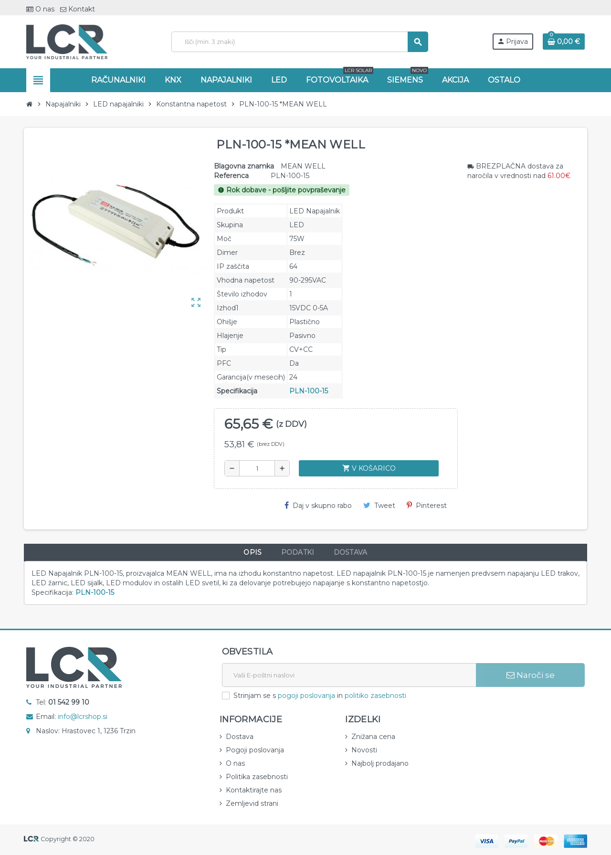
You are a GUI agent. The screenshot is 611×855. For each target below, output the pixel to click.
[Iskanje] (299, 42)
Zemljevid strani (252, 803)
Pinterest (427, 505)
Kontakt (77, 9)
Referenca (231, 175)
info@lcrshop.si (82, 716)
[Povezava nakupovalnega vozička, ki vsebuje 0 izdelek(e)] (564, 41)
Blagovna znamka (244, 166)
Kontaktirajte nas (254, 790)
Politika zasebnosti (257, 776)
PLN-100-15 (308, 391)
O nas (40, 9)
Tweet (379, 505)
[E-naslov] (349, 675)
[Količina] (257, 468)
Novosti (364, 750)
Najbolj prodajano (380, 763)
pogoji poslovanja (306, 695)
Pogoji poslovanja (255, 750)
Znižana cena (373, 736)
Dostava (239, 736)
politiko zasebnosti (375, 695)
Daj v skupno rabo (318, 505)
